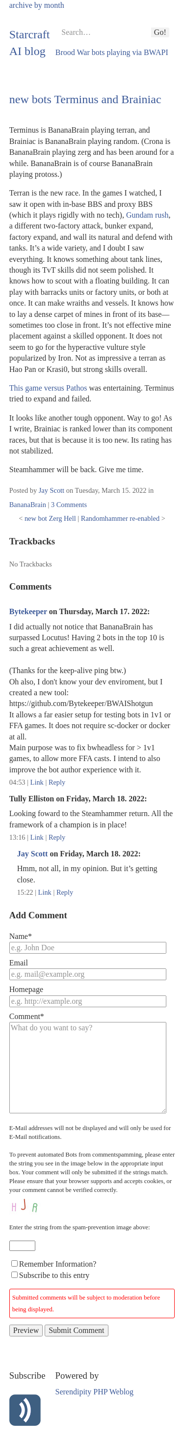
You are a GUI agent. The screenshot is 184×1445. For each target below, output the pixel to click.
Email (18, 963)
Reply (57, 782)
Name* (20, 936)
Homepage (26, 989)
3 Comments (69, 505)
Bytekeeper (28, 611)
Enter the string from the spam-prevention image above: (79, 1227)
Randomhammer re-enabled (120, 518)
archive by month (36, 5)
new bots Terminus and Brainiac (85, 99)
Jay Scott (51, 490)
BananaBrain (27, 505)
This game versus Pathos (48, 388)
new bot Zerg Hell (50, 518)
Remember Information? (58, 1264)
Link (37, 782)
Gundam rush (147, 215)
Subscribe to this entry (54, 1275)
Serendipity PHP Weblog (94, 1392)
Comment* (26, 1016)
